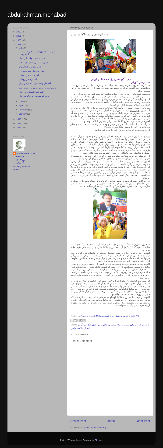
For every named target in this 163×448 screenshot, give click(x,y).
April (21, 105)
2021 (19, 36)
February (23, 110)
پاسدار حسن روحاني (28, 79)
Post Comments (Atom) (95, 427)
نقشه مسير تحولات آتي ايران (31, 58)
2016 (19, 127)
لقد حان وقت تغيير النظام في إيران (34, 83)
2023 (19, 32)
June (21, 101)
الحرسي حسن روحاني (28, 75)
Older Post (143, 421)
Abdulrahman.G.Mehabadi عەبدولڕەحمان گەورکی (25, 158)
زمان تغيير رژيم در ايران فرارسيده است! (37, 88)
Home (111, 421)
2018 (19, 119)
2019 (19, 44)
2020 (19, 40)
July (21, 48)
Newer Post (78, 421)
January (23, 114)
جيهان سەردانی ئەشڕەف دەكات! (33, 62)
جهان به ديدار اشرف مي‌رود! (31, 71)
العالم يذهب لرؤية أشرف (30, 67)
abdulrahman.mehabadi (37, 14)
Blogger (98, 440)
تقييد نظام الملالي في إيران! (31, 92)
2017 (19, 123)
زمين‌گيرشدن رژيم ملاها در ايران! (33, 96)
